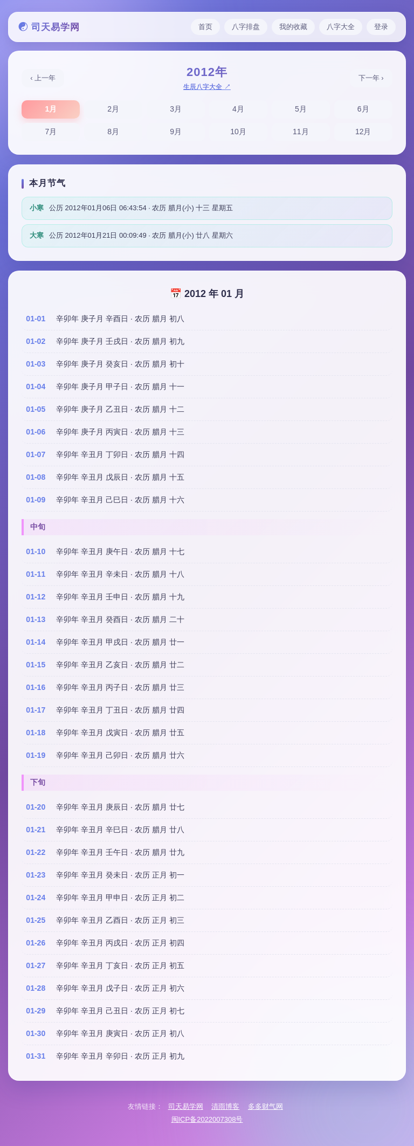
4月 (238, 109)
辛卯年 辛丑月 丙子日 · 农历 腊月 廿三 (120, 687)
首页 (205, 27)
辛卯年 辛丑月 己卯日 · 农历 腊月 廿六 (120, 755)
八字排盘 (246, 27)
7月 (51, 131)
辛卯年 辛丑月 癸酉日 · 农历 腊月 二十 (120, 619)
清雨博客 (225, 1106)
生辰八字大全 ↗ (206, 87)
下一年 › (371, 78)
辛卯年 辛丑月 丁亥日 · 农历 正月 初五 (120, 965)
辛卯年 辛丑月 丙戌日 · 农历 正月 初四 (120, 942)
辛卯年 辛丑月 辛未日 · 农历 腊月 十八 (120, 574)
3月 (176, 109)
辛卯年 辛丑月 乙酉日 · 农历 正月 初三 (120, 920)
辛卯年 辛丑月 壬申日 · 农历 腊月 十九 (120, 596)
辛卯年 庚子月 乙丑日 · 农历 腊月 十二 (120, 409)
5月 (301, 109)
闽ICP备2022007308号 (207, 1119)
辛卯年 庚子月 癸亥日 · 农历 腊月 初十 (120, 364)
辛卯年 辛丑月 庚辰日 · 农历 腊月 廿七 (120, 807)
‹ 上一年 (43, 78)
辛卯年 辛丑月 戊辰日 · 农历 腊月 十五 (120, 477)
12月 (363, 131)
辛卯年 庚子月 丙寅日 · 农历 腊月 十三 (120, 431)
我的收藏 (293, 27)
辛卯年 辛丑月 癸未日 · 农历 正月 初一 (120, 875)
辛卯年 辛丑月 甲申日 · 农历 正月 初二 (120, 897)
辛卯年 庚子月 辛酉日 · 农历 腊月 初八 (120, 318)
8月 (113, 131)
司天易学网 (185, 1106)
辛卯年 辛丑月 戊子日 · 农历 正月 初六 (120, 988)
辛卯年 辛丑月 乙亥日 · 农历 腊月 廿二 (120, 664)
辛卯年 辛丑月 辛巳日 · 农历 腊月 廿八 (120, 829)
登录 (381, 27)
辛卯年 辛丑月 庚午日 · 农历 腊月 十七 (120, 551)
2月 (113, 109)
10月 (238, 131)
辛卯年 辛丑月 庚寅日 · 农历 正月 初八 (120, 1033)
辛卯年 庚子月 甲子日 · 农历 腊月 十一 (120, 386)
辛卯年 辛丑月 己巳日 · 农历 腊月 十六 (120, 499)
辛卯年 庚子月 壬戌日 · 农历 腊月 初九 (120, 341)
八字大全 (341, 27)
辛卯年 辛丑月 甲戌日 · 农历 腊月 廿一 (120, 642)
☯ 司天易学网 (49, 27)
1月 (51, 109)
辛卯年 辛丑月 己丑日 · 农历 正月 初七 (120, 1010)
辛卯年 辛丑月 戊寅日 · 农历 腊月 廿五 (120, 732)
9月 (176, 131)
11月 (301, 131)
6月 (363, 109)
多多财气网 (265, 1106)
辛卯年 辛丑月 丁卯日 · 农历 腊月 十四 (120, 454)
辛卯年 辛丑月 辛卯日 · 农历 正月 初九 (120, 1056)
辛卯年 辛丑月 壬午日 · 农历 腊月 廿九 (120, 852)
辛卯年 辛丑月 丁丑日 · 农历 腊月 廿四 (120, 710)
